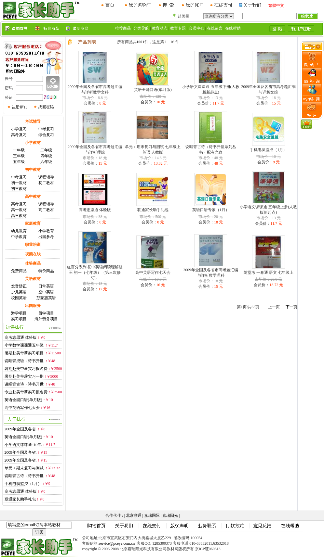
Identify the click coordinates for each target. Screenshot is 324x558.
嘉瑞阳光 (170, 515)
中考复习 (46, 129)
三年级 (19, 156)
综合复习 (46, 135)
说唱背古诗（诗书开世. (25, 384)
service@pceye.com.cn (117, 543)
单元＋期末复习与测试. (25, 468)
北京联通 (134, 515)
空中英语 (46, 292)
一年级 (19, 150)
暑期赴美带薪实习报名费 (26, 368)
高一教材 (19, 210)
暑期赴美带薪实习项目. (25, 353)
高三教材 (19, 215)
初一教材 (19, 183)
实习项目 (19, 319)
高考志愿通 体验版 (21, 337)
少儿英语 (19, 292)
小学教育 (46, 231)
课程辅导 (46, 177)
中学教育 (19, 237)
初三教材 (19, 188)
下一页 (291, 307)
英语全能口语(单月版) (23, 400)
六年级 (46, 161)
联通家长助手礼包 (20, 499)
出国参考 (46, 237)
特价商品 (46, 271)
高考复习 (19, 135)
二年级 (46, 150)
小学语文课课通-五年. (23, 444)
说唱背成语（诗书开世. (25, 361)
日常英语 (46, 286)
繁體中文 (276, 5)
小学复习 (19, 129)
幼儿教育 (19, 231)
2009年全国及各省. (21, 429)
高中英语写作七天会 (22, 407)
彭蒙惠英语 (46, 298)
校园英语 (19, 298)
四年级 (46, 156)
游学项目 (19, 313)
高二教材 (46, 210)
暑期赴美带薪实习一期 (24, 376)
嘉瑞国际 (152, 515)
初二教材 (46, 183)
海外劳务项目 (46, 319)
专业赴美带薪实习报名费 (26, 392)
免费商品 (19, 271)
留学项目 (46, 313)
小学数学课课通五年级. (25, 345)
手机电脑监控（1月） (23, 483)
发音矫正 (19, 286)
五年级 (19, 161)
